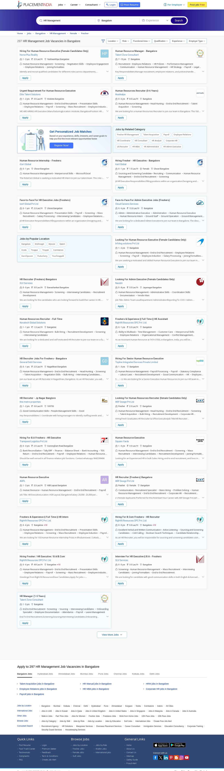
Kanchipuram (27, 255)
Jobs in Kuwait (61, 708)
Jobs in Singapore (137, 708)
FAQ (21, 756)
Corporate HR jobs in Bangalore (161, 685)
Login (111, 4)
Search (179, 20)
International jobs (103, 749)
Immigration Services (152, 723)
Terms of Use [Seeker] (197, 768)
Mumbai (57, 702)
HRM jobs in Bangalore (157, 680)
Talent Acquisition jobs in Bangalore (37, 680)
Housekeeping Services (75, 726)
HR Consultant (141, 140)
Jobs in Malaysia (155, 708)
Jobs (62, 4)
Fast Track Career (27, 745)
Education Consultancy (174, 723)
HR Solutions (67, 723)
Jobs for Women (78, 713)
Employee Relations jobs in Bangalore (38, 685)
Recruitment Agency (50, 723)
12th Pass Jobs (148, 713)
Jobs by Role (78, 718)
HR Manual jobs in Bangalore (97, 680)
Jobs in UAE (47, 708)
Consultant (92, 4)
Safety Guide (132, 756)
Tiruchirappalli (58, 255)
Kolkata (67, 702)
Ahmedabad (117, 702)
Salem (62, 243)
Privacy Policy (180, 768)
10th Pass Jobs (164, 713)
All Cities (169, 702)
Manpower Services (84, 723)
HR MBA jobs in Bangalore (96, 685)
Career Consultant (132, 723)
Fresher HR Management (128, 134)
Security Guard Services (52, 726)
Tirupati (45, 249)
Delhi (86, 702)
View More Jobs (110, 631)
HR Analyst (156, 140)
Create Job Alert (49, 756)
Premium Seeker (49, 745)
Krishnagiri (39, 243)
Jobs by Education (113, 718)
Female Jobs (78, 749)
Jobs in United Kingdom (95, 708)
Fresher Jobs (94, 713)
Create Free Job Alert (163, 718)
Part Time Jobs (62, 713)
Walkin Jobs (101, 745)
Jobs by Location (95, 718)
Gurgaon (129, 702)
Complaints (24, 752)
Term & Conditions (50, 752)
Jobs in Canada (172, 708)
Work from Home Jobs (128, 713)
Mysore (52, 243)
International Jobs (142, 718)
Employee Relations (182, 134)
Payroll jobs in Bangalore (32, 690)
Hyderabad (95, 702)
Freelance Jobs (109, 713)
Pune (106, 702)
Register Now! (61, 145)
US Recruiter (122, 146)
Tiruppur (34, 249)
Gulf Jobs (128, 718)
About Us (130, 745)
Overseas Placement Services (109, 723)
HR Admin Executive (172, 146)
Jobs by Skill (65, 718)
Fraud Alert (131, 760)
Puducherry (42, 255)
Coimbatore (58, 249)
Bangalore (25, 243)
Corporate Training (195, 723)
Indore (160, 702)
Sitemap (130, 752)
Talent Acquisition (151, 134)
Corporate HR (171, 140)
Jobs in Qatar (76, 708)
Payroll (166, 134)
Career (75, 4)
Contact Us (131, 749)
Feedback (46, 749)
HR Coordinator (123, 140)
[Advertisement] (112, 644)
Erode (24, 249)
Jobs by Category (49, 718)
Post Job (197, 4)
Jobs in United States (118, 708)
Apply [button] (25, 78)
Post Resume (129, 4)
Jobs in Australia (189, 708)
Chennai (76, 702)
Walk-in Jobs (47, 713)
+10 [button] (45, 522)
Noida (138, 702)
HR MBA (135, 146)
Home (128, 741)
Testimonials (24, 749)
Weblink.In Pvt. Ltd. (45, 768)
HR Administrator (151, 146)
